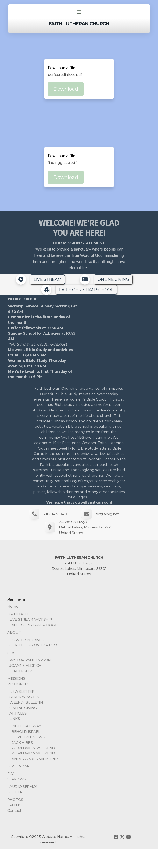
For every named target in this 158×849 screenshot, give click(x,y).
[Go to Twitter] (122, 837)
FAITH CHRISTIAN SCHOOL (86, 289)
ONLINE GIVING (113, 279)
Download (65, 89)
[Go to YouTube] (128, 837)
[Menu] (79, 12)
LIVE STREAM (47, 279)
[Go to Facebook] (116, 837)
